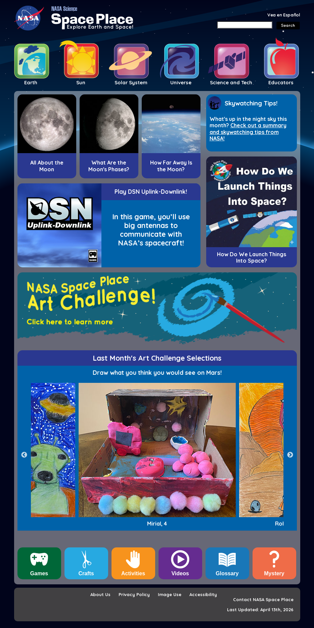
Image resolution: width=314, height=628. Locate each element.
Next (290, 455)
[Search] (244, 25)
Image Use (169, 594)
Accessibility (203, 594)
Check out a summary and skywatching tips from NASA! (248, 132)
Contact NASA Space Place (263, 599)
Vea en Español (283, 14)
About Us (100, 594)
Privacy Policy (134, 594)
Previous (24, 455)
